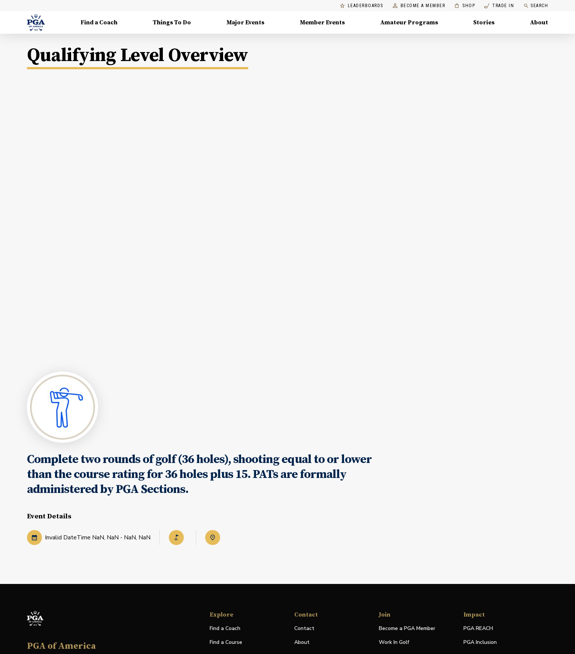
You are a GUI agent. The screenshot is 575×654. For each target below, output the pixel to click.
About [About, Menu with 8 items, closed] (539, 22)
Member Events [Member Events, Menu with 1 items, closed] (322, 22)
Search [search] (535, 6)
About (302, 642)
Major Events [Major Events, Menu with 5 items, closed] (245, 22)
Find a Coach (225, 628)
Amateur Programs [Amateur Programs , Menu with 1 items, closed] (409, 22)
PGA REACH (478, 629)
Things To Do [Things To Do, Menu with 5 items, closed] (172, 22)
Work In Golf (394, 642)
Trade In (499, 5)
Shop (464, 5)
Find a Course (226, 642)
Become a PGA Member (407, 628)
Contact (304, 628)
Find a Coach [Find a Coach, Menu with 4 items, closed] (99, 22)
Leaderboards (361, 5)
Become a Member (419, 5)
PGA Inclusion (480, 642)
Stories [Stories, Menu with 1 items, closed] (484, 22)
